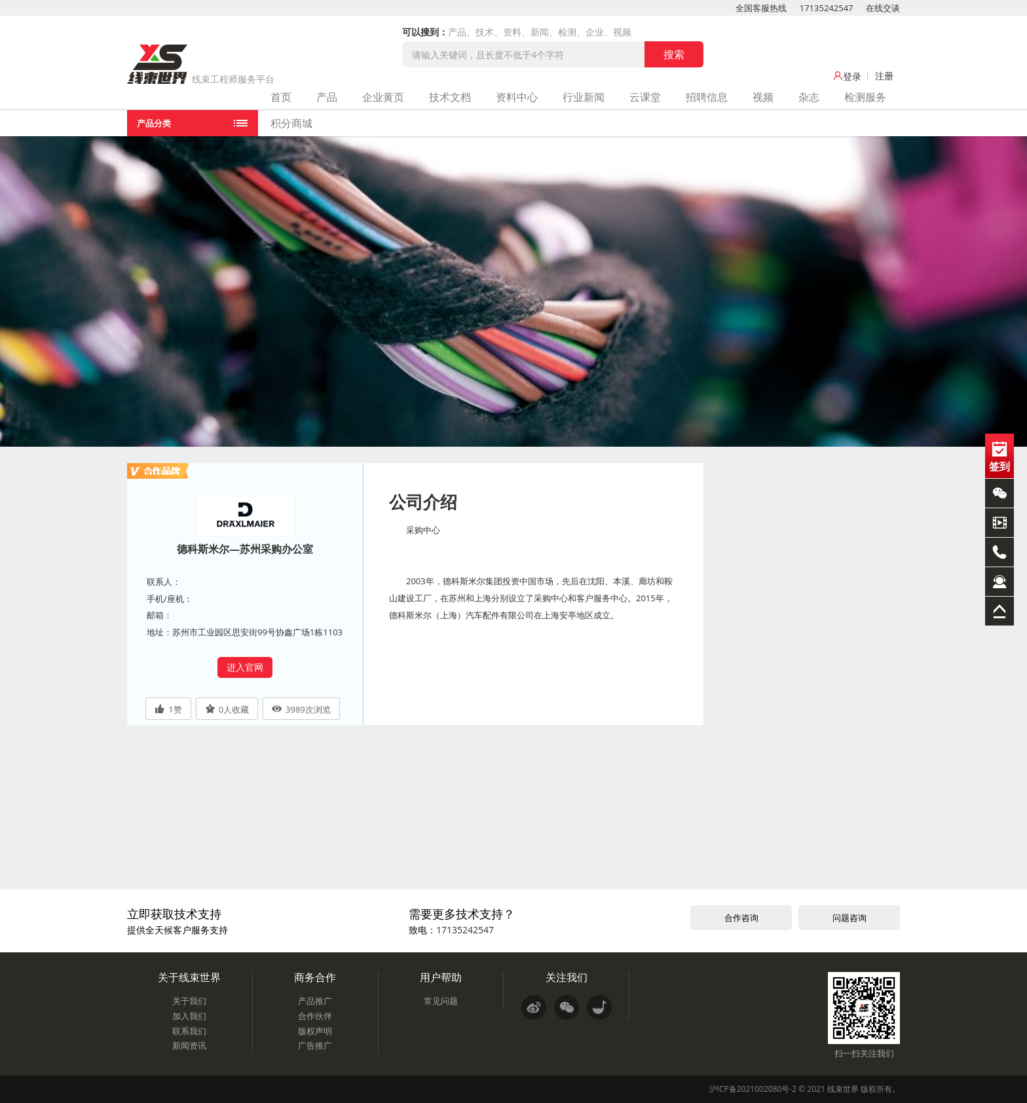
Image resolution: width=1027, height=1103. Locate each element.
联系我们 (189, 1031)
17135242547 (826, 8)
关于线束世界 (189, 977)
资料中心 (517, 97)
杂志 (808, 97)
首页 (281, 97)
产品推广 (315, 1001)
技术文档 (450, 97)
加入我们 (189, 1016)
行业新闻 (584, 97)
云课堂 (645, 97)
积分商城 (291, 123)
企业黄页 (383, 97)
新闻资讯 (189, 1045)
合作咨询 (741, 918)
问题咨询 (849, 918)
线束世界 (843, 1088)
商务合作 (315, 977)
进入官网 (245, 667)
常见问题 (441, 1001)
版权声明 (315, 1031)
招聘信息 (707, 97)
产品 (326, 97)
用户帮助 (441, 977)
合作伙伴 (315, 1016)
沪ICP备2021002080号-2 (752, 1088)
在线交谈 (883, 8)
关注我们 (567, 977)
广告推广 (315, 1045)
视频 (763, 97)
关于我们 (189, 1001)
